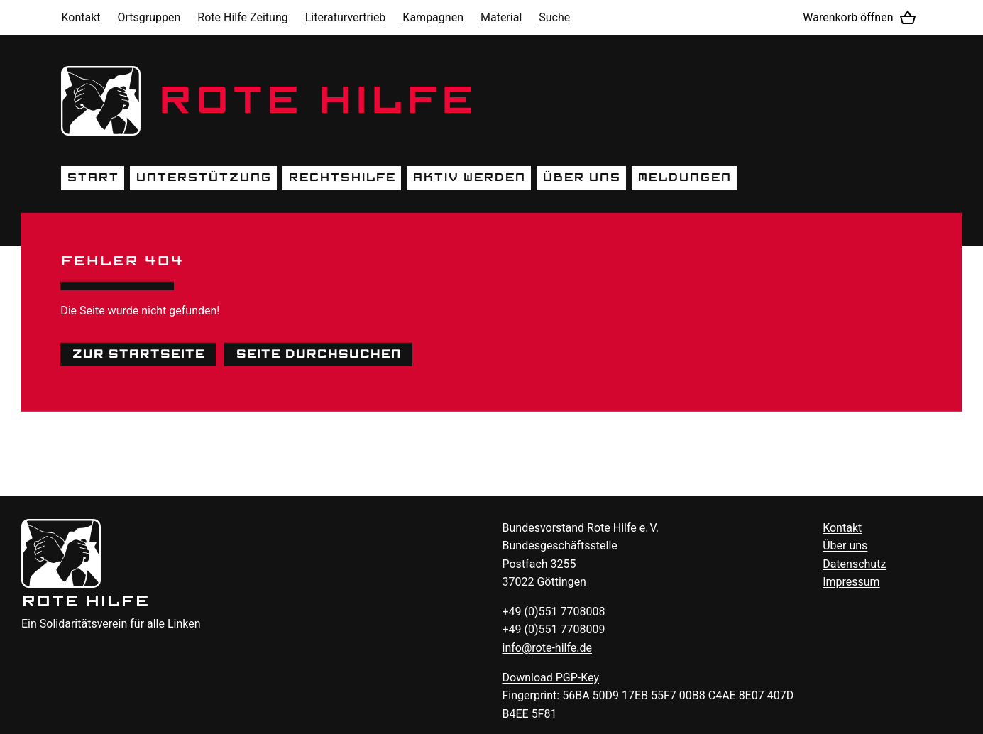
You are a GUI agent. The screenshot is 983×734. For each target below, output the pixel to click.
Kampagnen (432, 17)
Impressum (851, 581)
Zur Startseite (138, 353)
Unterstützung (203, 177)
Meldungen (684, 177)
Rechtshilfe (341, 177)
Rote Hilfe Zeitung (242, 17)
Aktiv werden (468, 177)
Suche (554, 17)
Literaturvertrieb (345, 17)
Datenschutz (854, 564)
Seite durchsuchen (318, 353)
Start (93, 177)
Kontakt (80, 17)
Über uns (581, 177)
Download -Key (551, 677)
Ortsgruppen (149, 17)
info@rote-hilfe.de (548, 647)
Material (501, 17)
